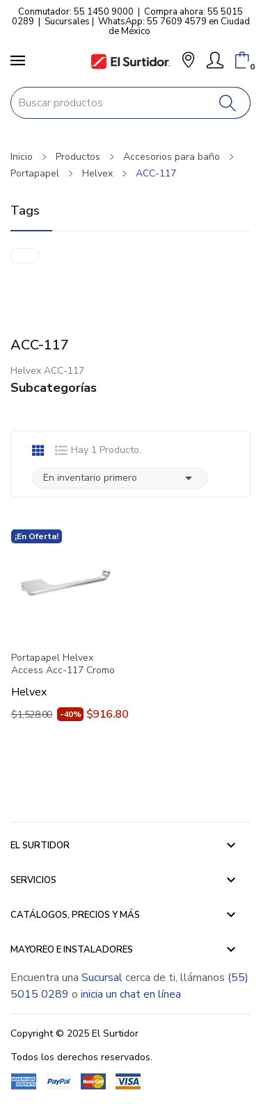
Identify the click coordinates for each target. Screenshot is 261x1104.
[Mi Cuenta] (215, 60)
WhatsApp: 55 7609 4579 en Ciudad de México (174, 26)
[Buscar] (228, 103)
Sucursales (67, 21)
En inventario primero (120, 478)
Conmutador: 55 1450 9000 (76, 12)
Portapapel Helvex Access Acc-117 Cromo (63, 664)
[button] (188, 61)
